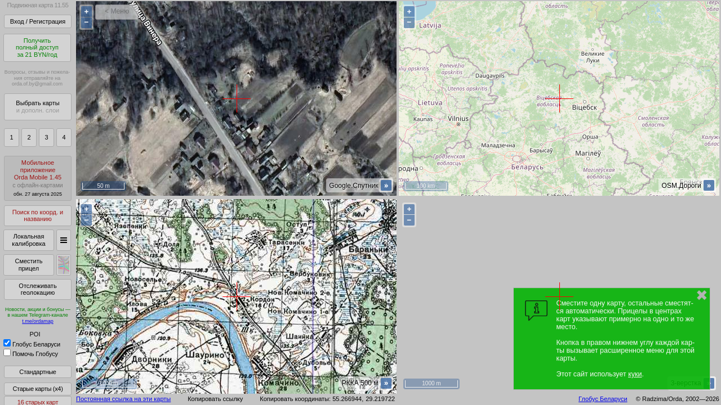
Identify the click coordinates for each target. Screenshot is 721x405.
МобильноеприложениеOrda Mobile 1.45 (37, 178)
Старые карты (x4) (37, 388)
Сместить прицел (28, 265)
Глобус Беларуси (31, 344)
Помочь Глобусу (30, 353)
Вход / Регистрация (37, 21)
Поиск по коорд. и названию (37, 216)
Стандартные (37, 371)
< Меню (117, 11)
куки (635, 374)
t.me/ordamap (38, 321)
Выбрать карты (37, 107)
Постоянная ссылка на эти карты (123, 398)
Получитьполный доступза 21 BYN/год (37, 47)
